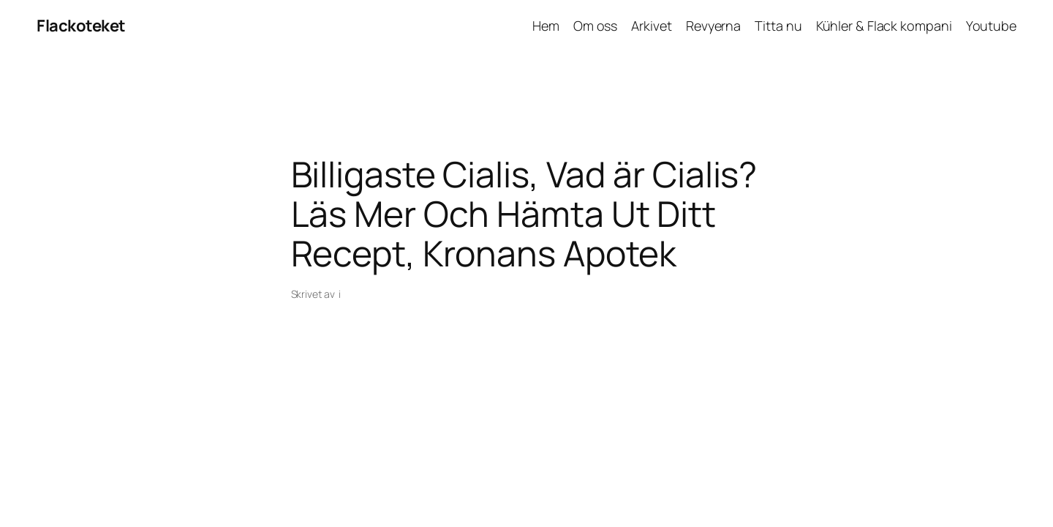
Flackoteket (81, 26)
